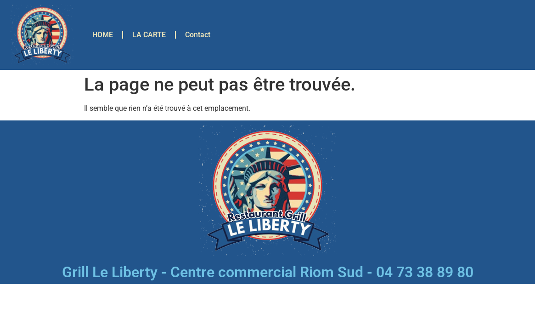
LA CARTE (149, 34)
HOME (102, 34)
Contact (197, 34)
